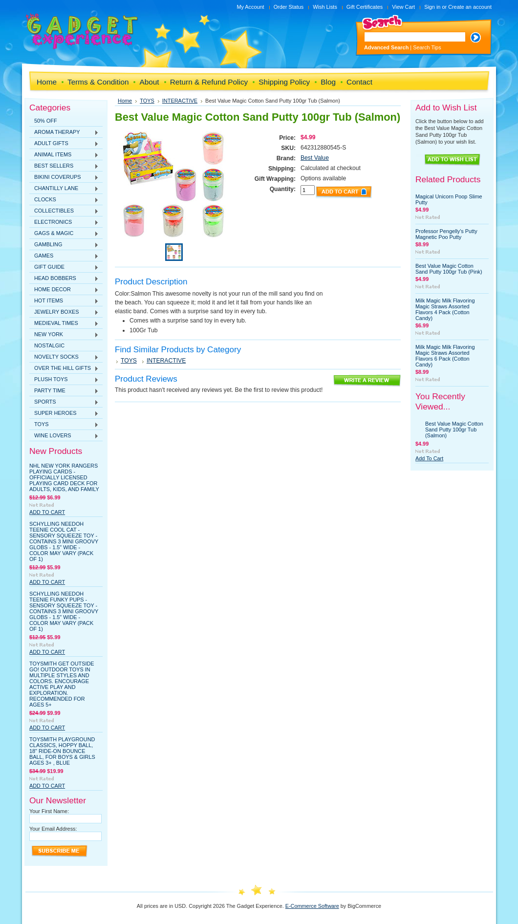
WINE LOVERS (64, 435)
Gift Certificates (364, 7)
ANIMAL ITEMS (64, 154)
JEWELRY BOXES (64, 312)
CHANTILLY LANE (64, 188)
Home (125, 101)
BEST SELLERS (64, 166)
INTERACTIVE (179, 101)
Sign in (432, 7)
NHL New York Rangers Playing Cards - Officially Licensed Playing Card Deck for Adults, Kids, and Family (64, 477)
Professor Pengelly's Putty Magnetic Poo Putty (446, 234)
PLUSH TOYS (64, 379)
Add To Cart (47, 512)
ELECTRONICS (64, 222)
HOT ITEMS (64, 301)
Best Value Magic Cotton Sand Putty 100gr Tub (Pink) (448, 269)
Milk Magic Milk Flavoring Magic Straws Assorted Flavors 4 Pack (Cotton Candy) (445, 309)
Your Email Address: (53, 829)
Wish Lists (325, 7)
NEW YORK (64, 334)
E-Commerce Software (312, 906)
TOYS (64, 424)
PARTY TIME (64, 390)
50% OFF (45, 121)
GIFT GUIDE (64, 267)
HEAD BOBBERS (64, 278)
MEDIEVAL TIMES (64, 323)
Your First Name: (49, 811)
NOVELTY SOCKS (64, 357)
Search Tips (427, 47)
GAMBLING (64, 244)
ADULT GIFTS (64, 143)
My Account (250, 7)
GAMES (64, 256)
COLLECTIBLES (64, 211)
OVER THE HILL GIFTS (64, 368)
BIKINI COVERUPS (64, 177)
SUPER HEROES (64, 413)
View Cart (403, 7)
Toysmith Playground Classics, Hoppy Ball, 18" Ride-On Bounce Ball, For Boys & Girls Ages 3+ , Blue (62, 751)
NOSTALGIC (49, 345)
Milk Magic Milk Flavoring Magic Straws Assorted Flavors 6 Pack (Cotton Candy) (445, 355)
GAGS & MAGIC (64, 233)
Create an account (470, 7)
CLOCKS (64, 199)
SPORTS (64, 402)
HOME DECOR (64, 289)
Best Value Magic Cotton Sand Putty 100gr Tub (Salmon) (454, 429)
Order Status (289, 7)
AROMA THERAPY (64, 132)
